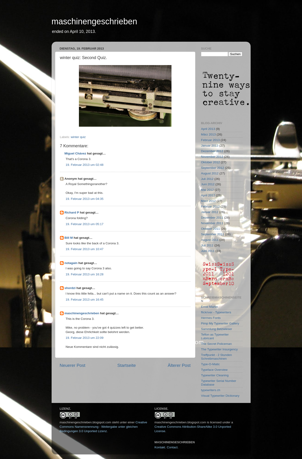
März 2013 (208, 134)
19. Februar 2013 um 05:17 (85, 224)
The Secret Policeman (216, 344)
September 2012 (212, 168)
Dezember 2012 (212, 151)
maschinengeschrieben (94, 21)
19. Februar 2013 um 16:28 (85, 274)
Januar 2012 (209, 212)
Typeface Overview (214, 369)
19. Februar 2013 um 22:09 (85, 338)
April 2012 (208, 195)
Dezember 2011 (212, 217)
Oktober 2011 (210, 228)
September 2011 (212, 234)
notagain (71, 263)
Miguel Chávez (75, 153)
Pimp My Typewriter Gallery (220, 323)
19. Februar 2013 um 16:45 (85, 299)
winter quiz (78, 137)
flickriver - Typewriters (216, 312)
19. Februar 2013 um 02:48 (85, 165)
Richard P (72, 212)
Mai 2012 (207, 190)
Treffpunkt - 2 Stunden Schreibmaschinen (216, 356)
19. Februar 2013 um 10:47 (85, 249)
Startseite (126, 365)
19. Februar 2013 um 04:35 (85, 199)
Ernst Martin (209, 306)
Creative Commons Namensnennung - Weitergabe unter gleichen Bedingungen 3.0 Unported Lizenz (103, 427)
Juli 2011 (207, 245)
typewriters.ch (210, 390)
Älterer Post (179, 365)
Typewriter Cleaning (215, 375)
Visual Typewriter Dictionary (220, 395)
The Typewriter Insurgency (219, 349)
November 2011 (212, 223)
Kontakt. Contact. (167, 447)
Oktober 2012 (210, 162)
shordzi (70, 288)
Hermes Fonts (211, 318)
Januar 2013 (209, 145)
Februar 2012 (210, 206)
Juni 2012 (208, 184)
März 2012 (208, 201)
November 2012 (212, 156)
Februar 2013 (210, 140)
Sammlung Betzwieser (216, 329)
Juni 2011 (208, 251)
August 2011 (210, 240)
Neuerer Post (72, 365)
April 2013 (208, 129)
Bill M (69, 237)
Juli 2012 (207, 179)
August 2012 (210, 173)
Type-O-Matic (210, 364)
